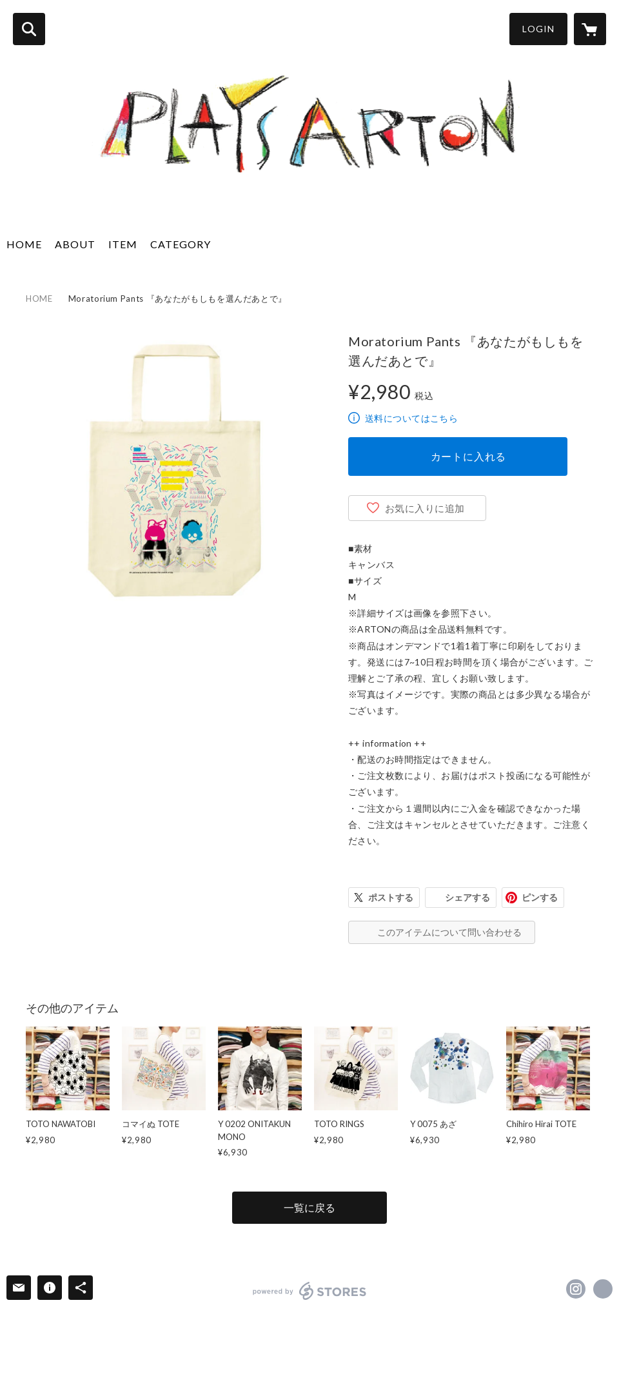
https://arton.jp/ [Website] (603, 1289)
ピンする (540, 897)
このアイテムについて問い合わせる (449, 932)
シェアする (467, 897)
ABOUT (75, 244)
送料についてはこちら (411, 418)
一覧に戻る (309, 1207)
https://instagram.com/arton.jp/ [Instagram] (575, 1289)
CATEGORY (180, 244)
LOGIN (538, 28)
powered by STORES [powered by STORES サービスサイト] (310, 1291)
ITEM (122, 244)
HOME (24, 244)
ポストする (390, 897)
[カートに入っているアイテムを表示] (590, 29)
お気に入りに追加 (425, 508)
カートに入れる (469, 456)
